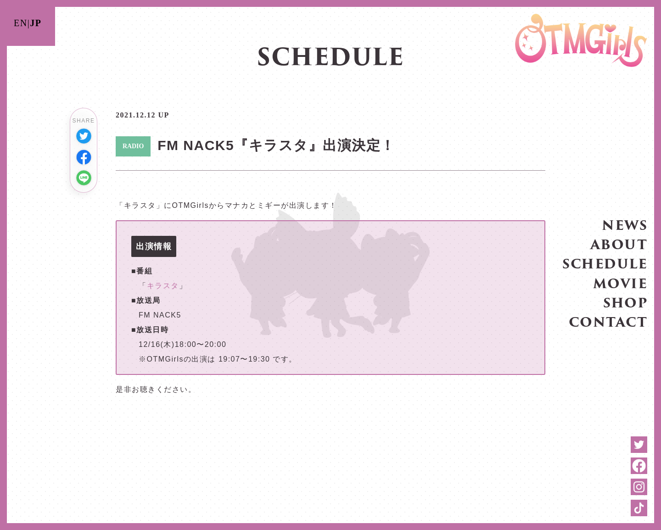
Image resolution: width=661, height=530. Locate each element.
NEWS (624, 225)
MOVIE (620, 283)
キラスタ (163, 286)
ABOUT (619, 244)
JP (35, 23)
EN (21, 23)
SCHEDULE (604, 263)
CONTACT (608, 322)
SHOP (625, 302)
